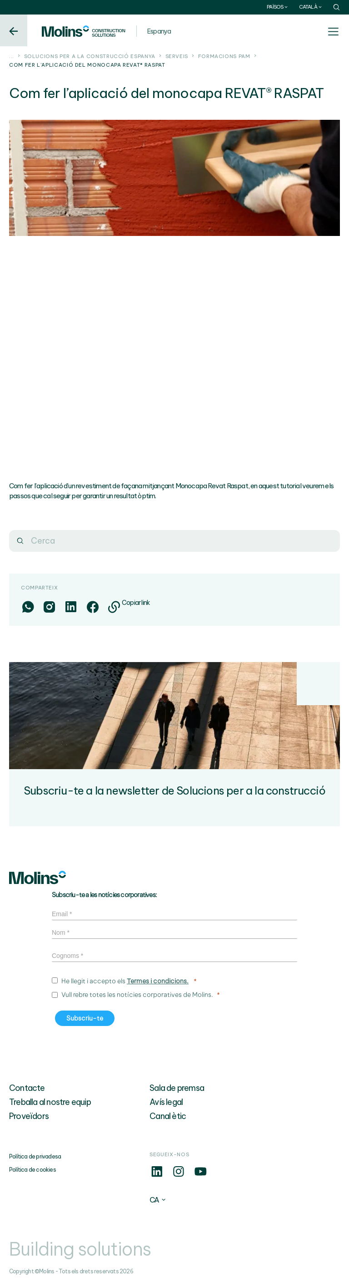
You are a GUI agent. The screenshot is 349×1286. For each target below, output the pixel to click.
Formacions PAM (224, 56)
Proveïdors (29, 1116)
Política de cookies (32, 1169)
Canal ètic (168, 1116)
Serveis (176, 56)
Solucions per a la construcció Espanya (89, 56)
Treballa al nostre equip (50, 1102)
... (11, 56)
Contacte (27, 1088)
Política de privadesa (35, 1156)
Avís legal (166, 1102)
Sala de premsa (177, 1088)
